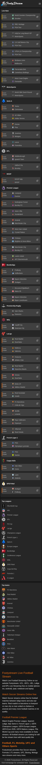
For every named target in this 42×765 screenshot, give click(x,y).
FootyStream (34, 763)
